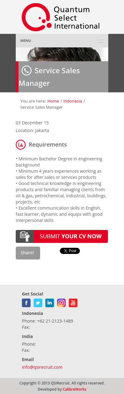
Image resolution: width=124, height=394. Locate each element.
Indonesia (72, 101)
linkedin (49, 302)
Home (53, 101)
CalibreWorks (74, 389)
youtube (73, 302)
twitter (38, 302)
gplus (61, 302)
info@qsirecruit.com (42, 367)
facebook (26, 302)
